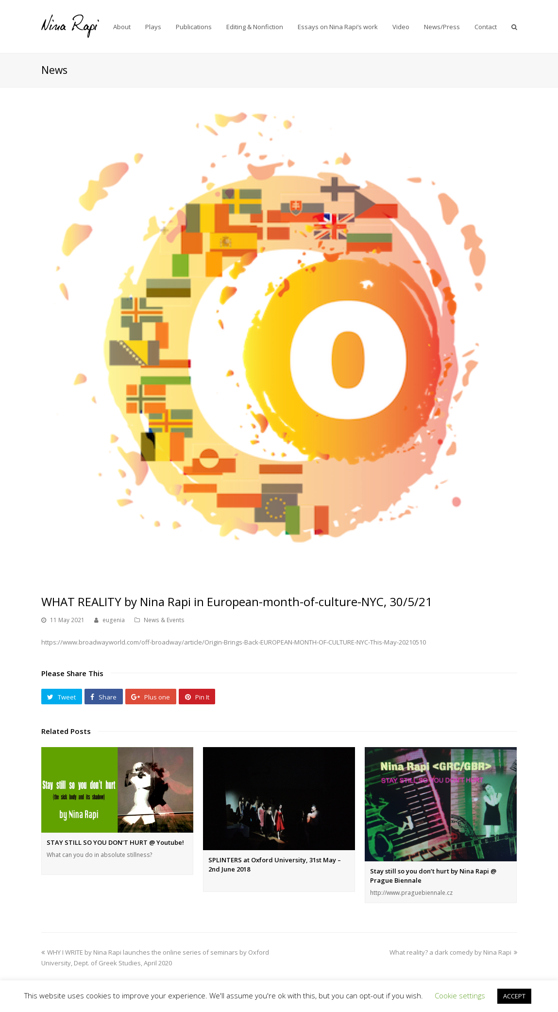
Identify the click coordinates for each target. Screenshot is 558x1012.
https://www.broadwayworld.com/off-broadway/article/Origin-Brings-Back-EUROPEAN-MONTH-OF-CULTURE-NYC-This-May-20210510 (233, 642)
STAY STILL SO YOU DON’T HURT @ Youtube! (115, 842)
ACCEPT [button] (514, 996)
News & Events (164, 620)
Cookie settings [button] (460, 995)
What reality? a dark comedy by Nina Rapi (453, 952)
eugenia (113, 620)
